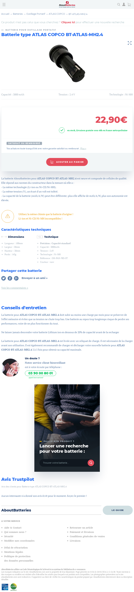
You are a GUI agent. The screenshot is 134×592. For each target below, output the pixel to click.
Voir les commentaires (13, 287)
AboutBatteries (16, 510)
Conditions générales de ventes (87, 536)
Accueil (5, 14)
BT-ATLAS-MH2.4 (78, 14)
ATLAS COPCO (57, 14)
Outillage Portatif (35, 14)
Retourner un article (81, 527)
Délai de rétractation (16, 547)
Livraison (75, 540)
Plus (82, 148)
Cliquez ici (68, 22)
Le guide (118, 510)
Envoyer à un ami (34, 278)
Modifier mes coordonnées (19, 540)
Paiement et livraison (82, 532)
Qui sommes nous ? (15, 532)
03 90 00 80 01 (40, 373)
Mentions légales (13, 552)
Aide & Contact (12, 527)
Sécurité (8, 536)
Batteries (18, 14)
